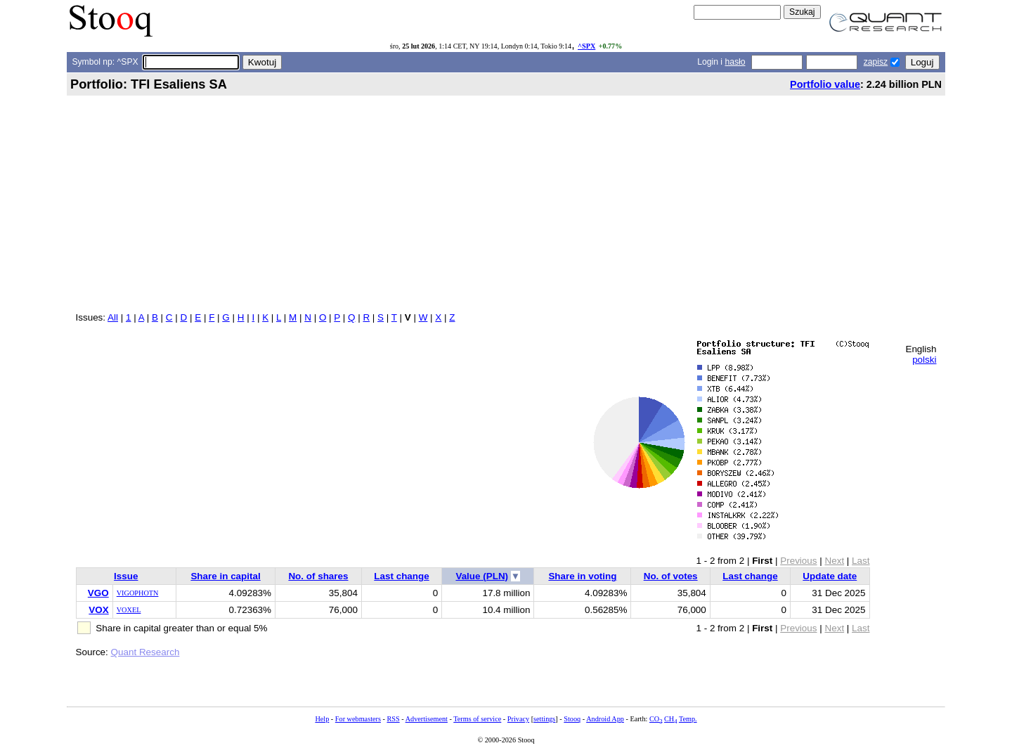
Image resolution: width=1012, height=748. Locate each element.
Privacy (518, 719)
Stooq (572, 719)
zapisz (876, 62)
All (113, 317)
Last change (401, 576)
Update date (830, 576)
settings (544, 719)
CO (655, 719)
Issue (126, 576)
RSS (393, 719)
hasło (735, 62)
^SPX (586, 46)
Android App (605, 719)
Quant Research (145, 652)
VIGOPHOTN (138, 593)
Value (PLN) (481, 576)
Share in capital (225, 576)
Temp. (688, 719)
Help (322, 719)
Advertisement (427, 719)
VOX (98, 610)
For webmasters (358, 719)
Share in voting (582, 576)
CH (670, 719)
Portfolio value (825, 84)
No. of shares (318, 576)
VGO (98, 593)
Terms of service (477, 719)
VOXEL (129, 610)
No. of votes (671, 576)
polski (924, 359)
